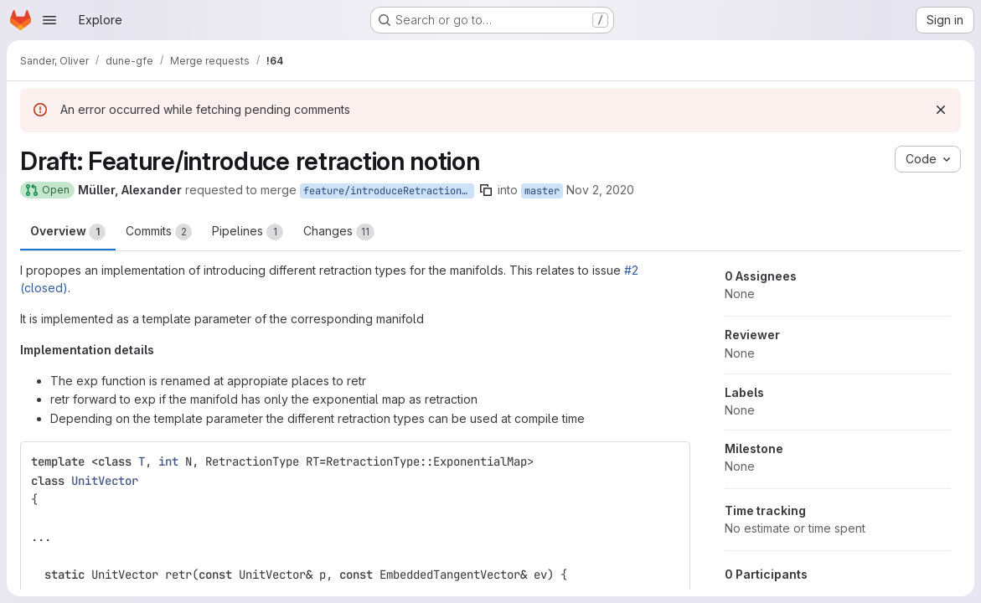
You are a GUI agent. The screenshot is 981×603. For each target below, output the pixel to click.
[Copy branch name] (486, 190)
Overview (68, 232)
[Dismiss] (941, 110)
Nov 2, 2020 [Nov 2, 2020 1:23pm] (600, 190)
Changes (338, 232)
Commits (159, 232)
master (542, 191)
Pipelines (247, 232)
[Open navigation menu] (49, 20)
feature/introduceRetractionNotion (388, 191)
